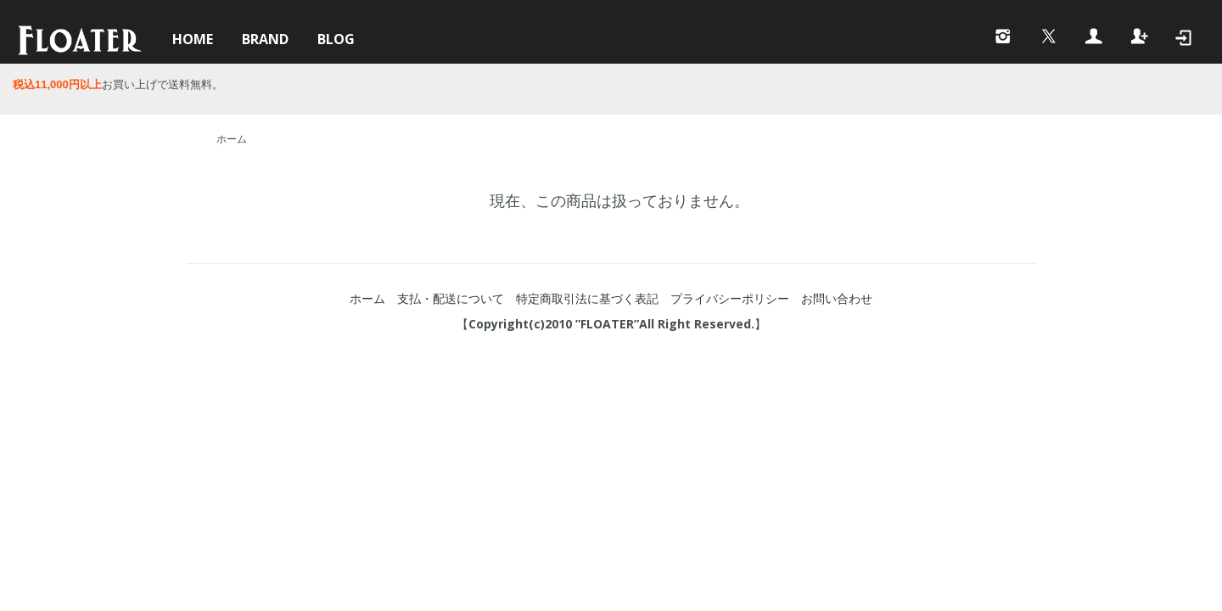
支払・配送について (450, 298)
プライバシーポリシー (729, 298)
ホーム (231, 139)
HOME (192, 39)
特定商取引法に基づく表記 (587, 298)
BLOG (336, 39)
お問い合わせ (836, 298)
